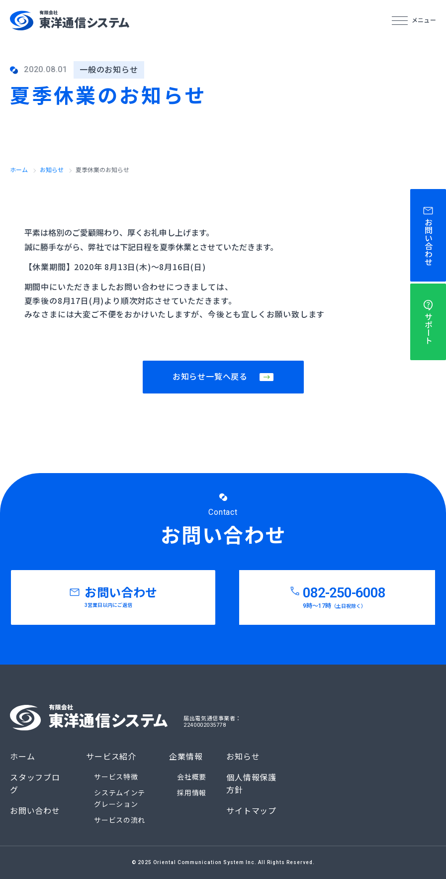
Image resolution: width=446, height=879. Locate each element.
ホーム (19, 170)
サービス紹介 (111, 757)
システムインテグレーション (119, 798)
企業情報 (185, 757)
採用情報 (191, 793)
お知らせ (52, 170)
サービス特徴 (116, 777)
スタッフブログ (35, 784)
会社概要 (191, 777)
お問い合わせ (35, 811)
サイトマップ (251, 811)
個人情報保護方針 (251, 784)
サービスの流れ (119, 820)
